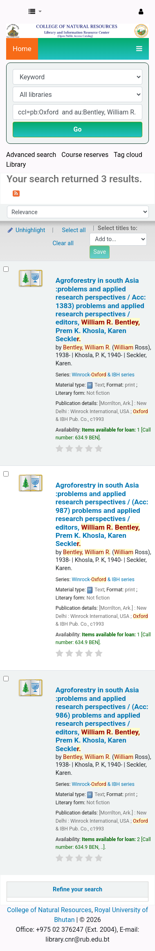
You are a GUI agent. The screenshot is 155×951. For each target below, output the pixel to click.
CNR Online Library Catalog (15, 12)
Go (78, 129)
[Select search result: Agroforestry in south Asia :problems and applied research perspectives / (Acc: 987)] (6, 474)
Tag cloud (128, 155)
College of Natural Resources (49, 910)
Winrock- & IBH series (103, 375)
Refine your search (77, 889)
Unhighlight (26, 230)
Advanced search (31, 155)
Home (22, 49)
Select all (74, 230)
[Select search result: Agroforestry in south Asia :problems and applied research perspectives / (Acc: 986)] (6, 678)
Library (16, 164)
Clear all (63, 243)
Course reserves (84, 155)
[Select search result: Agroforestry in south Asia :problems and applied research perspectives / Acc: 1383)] (6, 269)
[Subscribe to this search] (16, 193)
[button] (35, 12)
